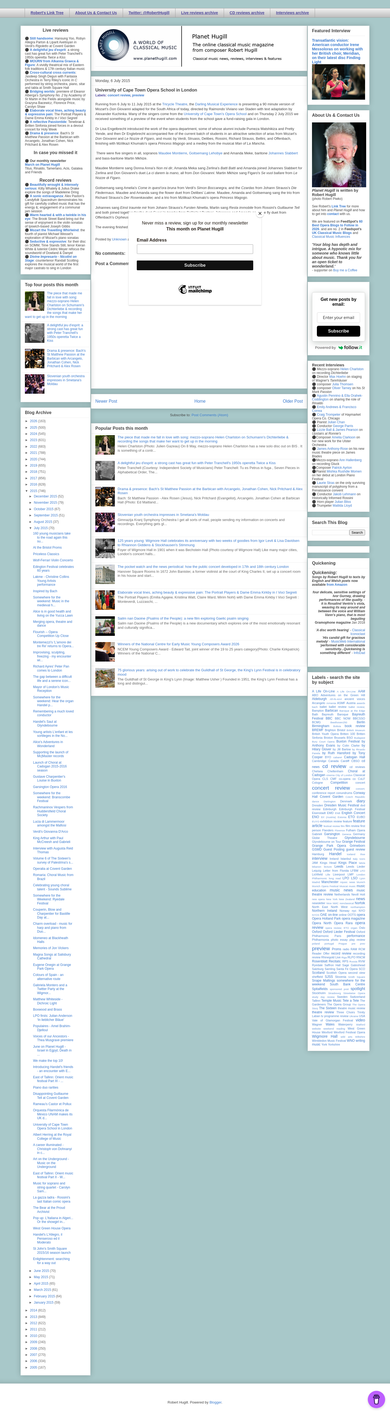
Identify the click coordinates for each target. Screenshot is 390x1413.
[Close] (260, 213)
